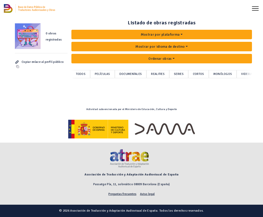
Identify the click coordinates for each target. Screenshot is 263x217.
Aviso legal (147, 194)
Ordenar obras (160, 58)
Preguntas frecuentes (122, 194)
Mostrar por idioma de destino (160, 46)
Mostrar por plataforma (160, 34)
